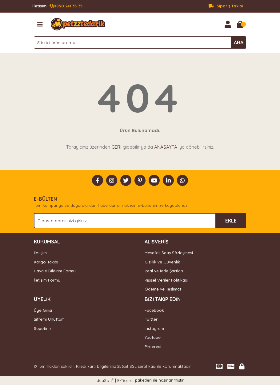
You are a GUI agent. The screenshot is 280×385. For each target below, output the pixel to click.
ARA (238, 42)
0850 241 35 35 (57, 6)
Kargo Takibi (46, 261)
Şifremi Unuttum (49, 319)
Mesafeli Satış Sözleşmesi (169, 252)
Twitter (151, 319)
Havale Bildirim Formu (55, 270)
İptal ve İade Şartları (164, 270)
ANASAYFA (165, 147)
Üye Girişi (43, 310)
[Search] (140, 42)
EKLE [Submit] (231, 221)
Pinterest (153, 346)
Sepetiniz (42, 328)
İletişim (40, 252)
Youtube (153, 337)
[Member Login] (228, 24)
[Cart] (240, 24)
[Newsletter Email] (140, 220)
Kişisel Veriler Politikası (166, 280)
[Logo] (78, 23)
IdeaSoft (105, 380)
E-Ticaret (125, 380)
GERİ (116, 147)
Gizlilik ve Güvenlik (162, 261)
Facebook (154, 310)
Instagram (154, 328)
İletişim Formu (47, 280)
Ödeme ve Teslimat (163, 289)
